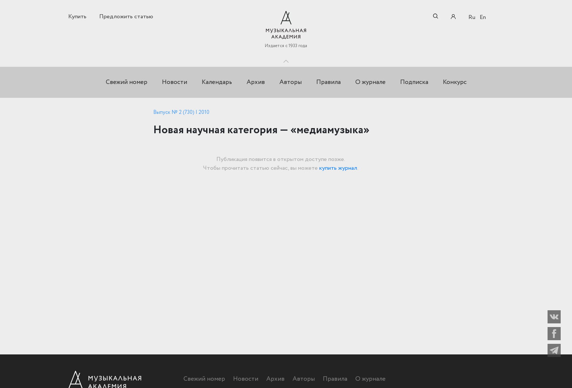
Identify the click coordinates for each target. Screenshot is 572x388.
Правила (328, 82)
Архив (256, 82)
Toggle (286, 59)
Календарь (217, 82)
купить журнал (338, 168)
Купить (77, 16)
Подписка (414, 82)
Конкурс (455, 82)
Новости (174, 82)
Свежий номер (126, 82)
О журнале (370, 82)
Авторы (290, 82)
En (483, 17)
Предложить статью (126, 16)
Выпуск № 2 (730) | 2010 (181, 112)
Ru (471, 17)
